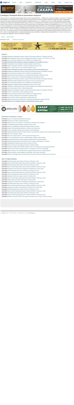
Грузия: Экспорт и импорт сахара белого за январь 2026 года (21, 97)
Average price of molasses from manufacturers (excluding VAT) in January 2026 (25, 181)
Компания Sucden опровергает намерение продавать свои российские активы (27, 62)
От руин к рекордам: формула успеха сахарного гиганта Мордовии (23, 130)
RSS (71, 2)
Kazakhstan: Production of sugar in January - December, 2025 (21, 176)
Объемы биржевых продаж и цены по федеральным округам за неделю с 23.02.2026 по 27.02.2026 (31, 58)
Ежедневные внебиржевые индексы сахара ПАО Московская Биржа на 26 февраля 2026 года (29, 71)
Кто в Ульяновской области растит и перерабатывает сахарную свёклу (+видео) (26, 137)
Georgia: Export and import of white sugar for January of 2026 (21, 179)
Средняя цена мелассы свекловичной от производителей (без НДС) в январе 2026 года (28, 99)
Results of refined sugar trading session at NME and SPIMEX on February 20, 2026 (26, 185)
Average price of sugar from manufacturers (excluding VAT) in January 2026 (24, 187)
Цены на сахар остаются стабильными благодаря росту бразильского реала (25, 77)
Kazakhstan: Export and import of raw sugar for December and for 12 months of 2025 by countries (29, 196)
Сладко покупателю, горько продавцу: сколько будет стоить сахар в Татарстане (26, 152)
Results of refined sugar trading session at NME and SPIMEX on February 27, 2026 (26, 163)
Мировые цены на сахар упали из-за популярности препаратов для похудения (26, 122)
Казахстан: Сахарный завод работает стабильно (18, 118)
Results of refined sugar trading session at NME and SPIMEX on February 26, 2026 (26, 166)
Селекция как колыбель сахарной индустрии (17, 120)
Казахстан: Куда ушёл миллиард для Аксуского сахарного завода (22, 145)
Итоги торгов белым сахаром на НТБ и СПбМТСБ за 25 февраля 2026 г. (24, 82)
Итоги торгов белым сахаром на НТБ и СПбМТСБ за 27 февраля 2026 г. (24, 60)
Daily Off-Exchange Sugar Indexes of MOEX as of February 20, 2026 (23, 183)
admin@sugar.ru (31, 213)
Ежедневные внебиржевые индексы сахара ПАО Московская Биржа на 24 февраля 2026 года (29, 90)
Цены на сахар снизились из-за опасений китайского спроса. (21, 67)
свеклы (47, 21)
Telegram (67, 2)
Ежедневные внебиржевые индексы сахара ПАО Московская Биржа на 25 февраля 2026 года (29, 78)
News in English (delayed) (9, 159)
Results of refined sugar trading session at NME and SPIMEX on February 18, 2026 (26, 194)
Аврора (31, 22)
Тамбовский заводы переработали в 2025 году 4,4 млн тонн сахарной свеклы (25, 80)
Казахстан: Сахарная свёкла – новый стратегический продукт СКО (23, 135)
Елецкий (3, 25)
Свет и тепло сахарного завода (14, 133)
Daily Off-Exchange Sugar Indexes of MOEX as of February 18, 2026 (23, 192)
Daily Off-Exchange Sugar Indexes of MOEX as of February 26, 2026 (23, 164)
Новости (15, 2)
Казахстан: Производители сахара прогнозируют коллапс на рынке (23, 126)
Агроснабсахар (14, 25)
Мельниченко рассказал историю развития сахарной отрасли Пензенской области (27, 139)
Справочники (39, 2)
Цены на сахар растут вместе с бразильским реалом (20, 88)
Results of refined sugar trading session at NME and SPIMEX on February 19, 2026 (26, 191)
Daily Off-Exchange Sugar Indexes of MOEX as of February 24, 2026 (23, 174)
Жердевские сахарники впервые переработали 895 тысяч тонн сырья (24, 84)
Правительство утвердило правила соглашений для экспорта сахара (25, 101)
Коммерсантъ (63, 18)
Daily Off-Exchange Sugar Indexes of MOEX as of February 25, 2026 (23, 170)
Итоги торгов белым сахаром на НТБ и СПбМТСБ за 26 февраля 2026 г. (24, 73)
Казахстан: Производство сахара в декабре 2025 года (20, 91)
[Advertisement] (25, 203)
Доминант (7, 18)
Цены (22, 2)
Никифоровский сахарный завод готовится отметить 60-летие (22, 143)
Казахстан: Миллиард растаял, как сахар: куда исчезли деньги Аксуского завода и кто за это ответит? (31, 154)
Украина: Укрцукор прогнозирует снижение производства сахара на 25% (24, 65)
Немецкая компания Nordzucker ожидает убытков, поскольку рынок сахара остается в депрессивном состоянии (34, 132)
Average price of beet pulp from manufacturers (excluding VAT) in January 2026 (25, 168)
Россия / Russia (10, 36)
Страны (54, 2)
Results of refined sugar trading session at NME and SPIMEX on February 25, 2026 (26, 172)
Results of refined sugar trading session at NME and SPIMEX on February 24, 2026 (26, 178)
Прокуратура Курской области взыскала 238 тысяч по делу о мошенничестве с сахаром (28, 141)
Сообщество (29, 2)
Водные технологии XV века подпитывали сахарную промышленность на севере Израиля (28, 150)
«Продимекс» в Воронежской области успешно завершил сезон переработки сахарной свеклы (30, 86)
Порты (61, 2)
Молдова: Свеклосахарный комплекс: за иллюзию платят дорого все (23, 128)
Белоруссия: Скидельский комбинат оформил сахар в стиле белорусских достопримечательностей (31, 146)
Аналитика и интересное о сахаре (12, 116)
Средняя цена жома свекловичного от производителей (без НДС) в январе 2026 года (27, 75)
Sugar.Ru (4, 213)
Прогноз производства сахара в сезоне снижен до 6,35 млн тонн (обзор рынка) (27, 69)
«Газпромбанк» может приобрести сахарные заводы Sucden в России (24, 64)
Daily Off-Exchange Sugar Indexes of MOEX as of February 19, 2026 (23, 189)
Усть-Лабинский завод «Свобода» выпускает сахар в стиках (21, 124)
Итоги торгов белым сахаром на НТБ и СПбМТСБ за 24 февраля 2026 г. (24, 93)
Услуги (46, 2)
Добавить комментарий (19, 39)
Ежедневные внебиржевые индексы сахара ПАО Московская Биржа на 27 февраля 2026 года (29, 56)
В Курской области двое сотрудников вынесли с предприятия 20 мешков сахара (26, 148)
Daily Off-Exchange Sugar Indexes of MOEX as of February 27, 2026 (23, 161)
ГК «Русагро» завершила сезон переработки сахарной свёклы (22, 95)
